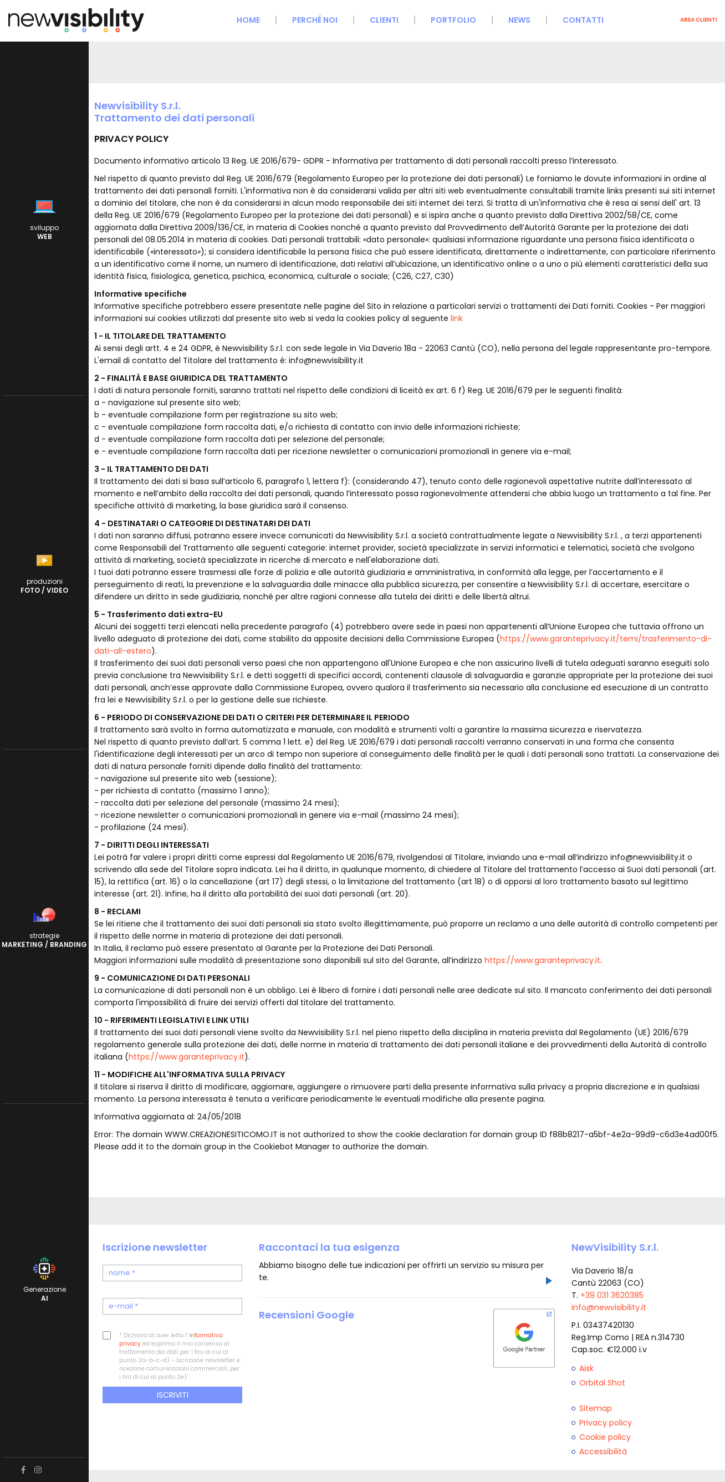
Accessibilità (603, 1451)
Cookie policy (605, 1437)
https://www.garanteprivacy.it (542, 960)
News (519, 20)
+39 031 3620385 (612, 1295)
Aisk (586, 1368)
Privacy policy (605, 1422)
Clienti (384, 20)
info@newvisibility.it (608, 1307)
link (457, 318)
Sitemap (595, 1408)
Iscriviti (172, 1394)
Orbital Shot (602, 1382)
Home (248, 20)
